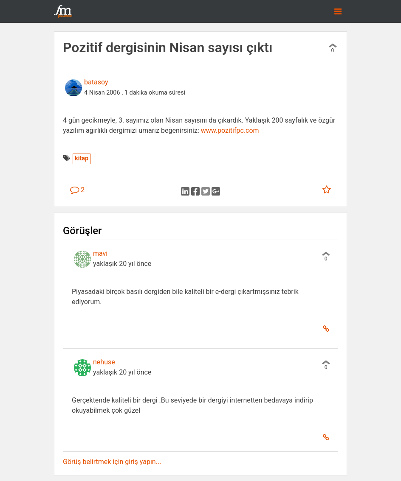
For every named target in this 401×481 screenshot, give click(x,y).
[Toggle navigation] (338, 11)
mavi (100, 253)
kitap (81, 158)
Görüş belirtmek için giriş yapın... (112, 462)
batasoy (96, 82)
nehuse (104, 362)
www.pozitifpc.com (230, 130)
